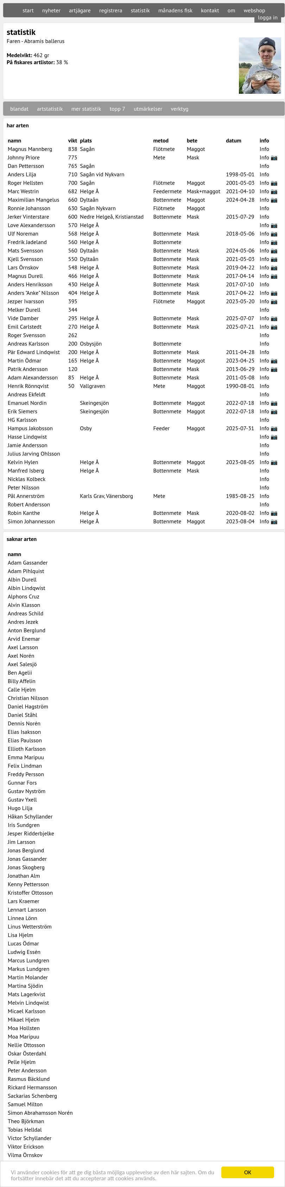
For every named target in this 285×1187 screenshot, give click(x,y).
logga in (268, 17)
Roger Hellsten (25, 182)
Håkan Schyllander (30, 816)
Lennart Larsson (27, 909)
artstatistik (50, 108)
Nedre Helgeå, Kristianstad (112, 216)
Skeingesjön (94, 402)
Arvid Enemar (24, 638)
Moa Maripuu (23, 1036)
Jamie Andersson (28, 445)
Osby (86, 428)
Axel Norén (21, 655)
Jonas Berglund (26, 850)
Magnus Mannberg (30, 148)
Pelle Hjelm (22, 1061)
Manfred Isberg (26, 470)
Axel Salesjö (22, 664)
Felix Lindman (25, 765)
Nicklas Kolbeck (26, 478)
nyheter (51, 10)
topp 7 (117, 108)
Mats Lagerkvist (26, 994)
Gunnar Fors (22, 782)
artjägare (80, 10)
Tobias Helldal (25, 1129)
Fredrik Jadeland (27, 241)
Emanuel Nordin (27, 402)
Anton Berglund (26, 630)
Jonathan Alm (24, 875)
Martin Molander (28, 977)
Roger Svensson (26, 335)
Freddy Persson (26, 774)
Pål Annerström (26, 495)
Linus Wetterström (30, 926)
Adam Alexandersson (33, 377)
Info (264, 148)
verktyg (179, 108)
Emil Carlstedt (25, 326)
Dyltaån (89, 199)
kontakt (210, 10)
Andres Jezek (23, 621)
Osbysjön (91, 343)
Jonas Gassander (27, 858)
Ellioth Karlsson (26, 748)
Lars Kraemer (23, 901)
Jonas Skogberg (26, 867)
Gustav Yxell (22, 799)
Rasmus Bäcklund (29, 1078)
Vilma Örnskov (25, 1154)
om (231, 10)
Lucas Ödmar (23, 943)
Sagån (87, 148)
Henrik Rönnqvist (28, 385)
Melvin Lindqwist (28, 1002)
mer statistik (86, 108)
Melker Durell (24, 309)
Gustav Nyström (26, 791)
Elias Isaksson (24, 731)
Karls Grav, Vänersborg (106, 495)
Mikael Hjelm (23, 1019)
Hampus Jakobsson (30, 428)
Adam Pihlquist (26, 570)
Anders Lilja (22, 174)
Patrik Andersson (28, 368)
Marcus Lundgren (28, 960)
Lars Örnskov (23, 267)
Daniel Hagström (28, 706)
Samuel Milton (25, 1104)
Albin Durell (22, 579)
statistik (140, 10)
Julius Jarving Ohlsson (34, 453)
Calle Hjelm (22, 689)
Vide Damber (23, 318)
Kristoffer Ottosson (30, 892)
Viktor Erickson (26, 1146)
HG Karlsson (22, 419)
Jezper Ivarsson (26, 301)
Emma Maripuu (26, 757)
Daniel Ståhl (22, 714)
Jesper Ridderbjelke (31, 833)
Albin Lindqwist (26, 587)
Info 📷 (269, 157)
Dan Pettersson (26, 165)
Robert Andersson (29, 504)
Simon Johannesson (31, 521)
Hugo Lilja (20, 807)
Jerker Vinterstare (28, 216)
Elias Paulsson (25, 740)
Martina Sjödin (25, 985)
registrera (110, 10)
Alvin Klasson (24, 604)
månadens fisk (175, 10)
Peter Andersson (27, 1070)
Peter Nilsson (23, 487)
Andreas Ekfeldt (26, 394)
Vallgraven (92, 385)
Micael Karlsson (26, 1011)
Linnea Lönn (22, 917)
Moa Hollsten (24, 1027)
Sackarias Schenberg (32, 1095)
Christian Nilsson (28, 697)
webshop (254, 10)
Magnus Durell (25, 275)
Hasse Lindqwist (27, 436)
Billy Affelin (22, 680)
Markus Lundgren (28, 968)
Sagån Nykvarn (98, 208)
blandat (19, 108)
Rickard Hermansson (32, 1087)
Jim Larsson (21, 841)
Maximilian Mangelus (33, 199)
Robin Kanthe (24, 512)
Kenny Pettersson (28, 884)
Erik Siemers (22, 411)
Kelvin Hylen (23, 461)
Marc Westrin (23, 191)
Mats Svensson (25, 250)
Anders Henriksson (30, 284)
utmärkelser (148, 108)
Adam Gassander (28, 562)
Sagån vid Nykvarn (102, 174)
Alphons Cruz (23, 596)
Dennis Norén (24, 723)
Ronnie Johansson (29, 208)
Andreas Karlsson (28, 343)
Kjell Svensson (25, 258)
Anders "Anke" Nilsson (33, 292)
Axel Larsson (23, 647)
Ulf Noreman (23, 233)
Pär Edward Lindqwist (34, 351)
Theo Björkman (26, 1121)
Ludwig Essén (24, 951)
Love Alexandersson (31, 225)
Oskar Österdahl (27, 1053)
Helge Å (89, 191)
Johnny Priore (24, 157)
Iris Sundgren (24, 824)
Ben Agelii (20, 672)
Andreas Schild (25, 613)
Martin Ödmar (24, 360)
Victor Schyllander (29, 1138)
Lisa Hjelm (20, 934)
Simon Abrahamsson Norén (40, 1112)
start (28, 10)
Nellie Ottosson (26, 1044)
